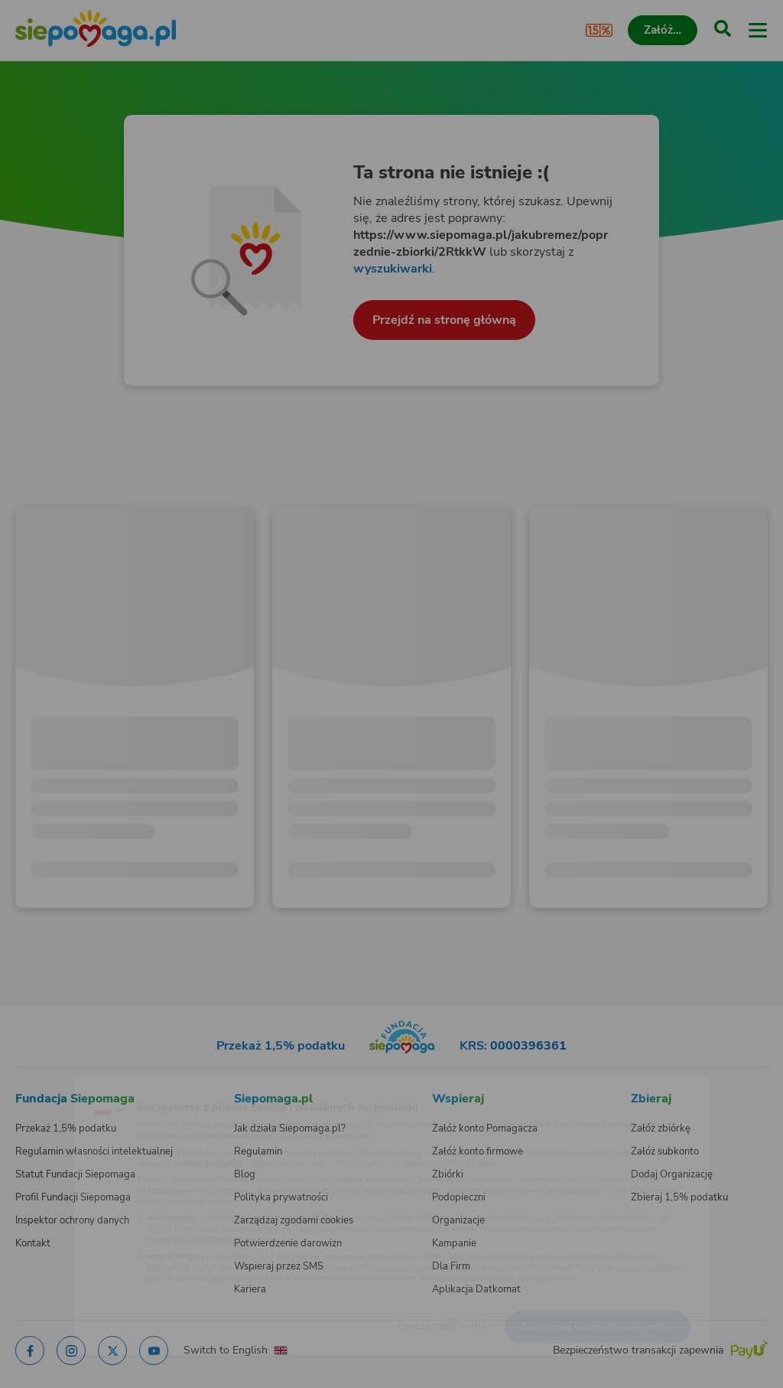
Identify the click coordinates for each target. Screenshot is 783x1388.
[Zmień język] (42, 1085)
